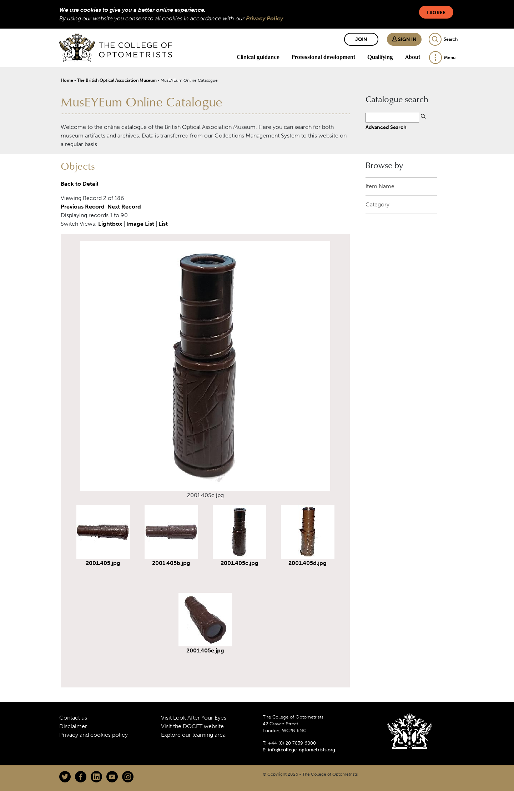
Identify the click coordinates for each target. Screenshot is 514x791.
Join (361, 39)
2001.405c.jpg (239, 563)
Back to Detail (80, 183)
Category (377, 204)
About (412, 57)
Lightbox (110, 223)
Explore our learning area (193, 734)
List (163, 223)
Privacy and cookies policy (93, 734)
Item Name (380, 186)
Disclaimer (73, 726)
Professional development (323, 57)
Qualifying (380, 57)
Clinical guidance (258, 57)
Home (67, 80)
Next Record (124, 206)
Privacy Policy (264, 18)
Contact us (73, 717)
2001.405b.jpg (171, 563)
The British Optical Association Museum (117, 80)
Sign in (404, 39)
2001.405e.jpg (205, 650)
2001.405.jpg (103, 563)
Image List (140, 223)
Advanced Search (386, 127)
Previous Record (83, 206)
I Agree (436, 13)
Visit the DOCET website (192, 726)
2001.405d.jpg (307, 563)
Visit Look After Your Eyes (193, 717)
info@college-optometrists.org (301, 749)
